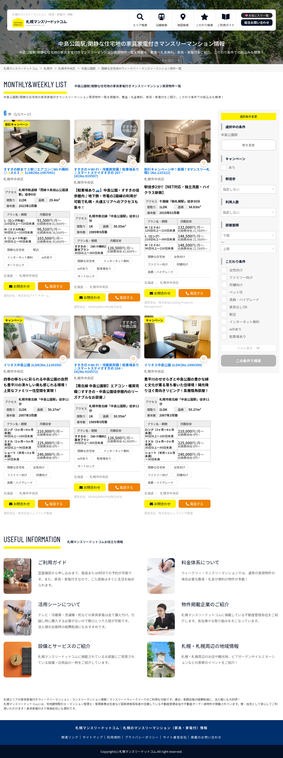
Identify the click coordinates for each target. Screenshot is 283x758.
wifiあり (235, 329)
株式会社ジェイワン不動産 (35, 513)
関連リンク (70, 737)
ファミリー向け (241, 277)
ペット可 (236, 292)
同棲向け (236, 284)
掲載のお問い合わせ (206, 737)
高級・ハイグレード (244, 299)
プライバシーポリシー (142, 737)
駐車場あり (237, 336)
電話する (56, 286)
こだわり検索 (204, 25)
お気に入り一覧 (259, 15)
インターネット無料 (244, 321)
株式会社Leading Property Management (168, 304)
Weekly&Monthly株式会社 (105, 307)
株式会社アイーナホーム (33, 295)
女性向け (236, 270)
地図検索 (183, 25)
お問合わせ (21, 286)
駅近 (232, 314)
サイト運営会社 (175, 737)
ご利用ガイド (225, 25)
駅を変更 (248, 145)
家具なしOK (238, 307)
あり (232, 167)
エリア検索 (140, 25)
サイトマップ (92, 737)
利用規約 (114, 737)
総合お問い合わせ (256, 22)
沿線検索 (161, 25)
